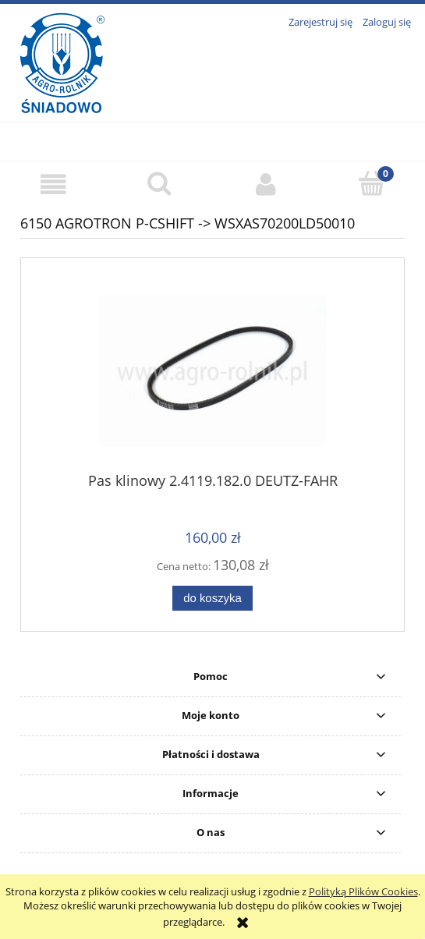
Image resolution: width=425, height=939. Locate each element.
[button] (53, 184)
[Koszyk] (372, 183)
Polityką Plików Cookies (363, 891)
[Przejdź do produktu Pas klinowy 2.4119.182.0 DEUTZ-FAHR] (212, 371)
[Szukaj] (159, 183)
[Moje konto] (266, 184)
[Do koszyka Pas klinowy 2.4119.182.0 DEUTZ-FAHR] (212, 598)
